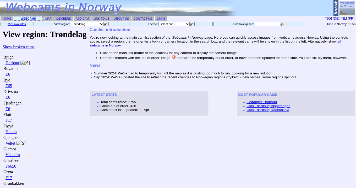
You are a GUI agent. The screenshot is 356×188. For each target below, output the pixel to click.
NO (328, 18)
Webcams (28, 18)
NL (344, 18)
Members (63, 18)
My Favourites (17, 24)
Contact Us (143, 18)
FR (351, 18)
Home (7, 18)
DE (336, 18)
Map (48, 18)
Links (161, 18)
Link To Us (101, 18)
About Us (121, 18)
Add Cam (82, 18)
